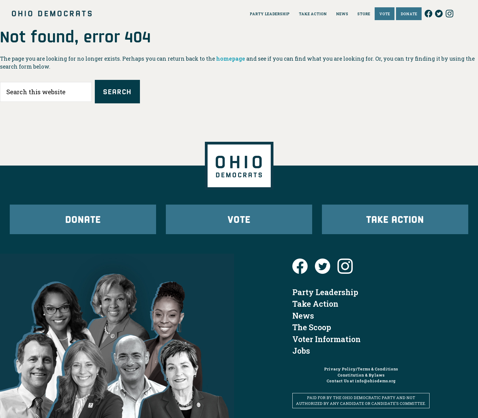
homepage (230, 58)
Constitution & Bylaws (360, 375)
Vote (239, 219)
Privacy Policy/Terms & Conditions (361, 368)
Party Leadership (325, 292)
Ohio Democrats (52, 13)
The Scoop (311, 327)
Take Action (395, 219)
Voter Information (326, 339)
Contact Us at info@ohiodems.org (361, 380)
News (303, 315)
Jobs (301, 350)
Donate (83, 219)
